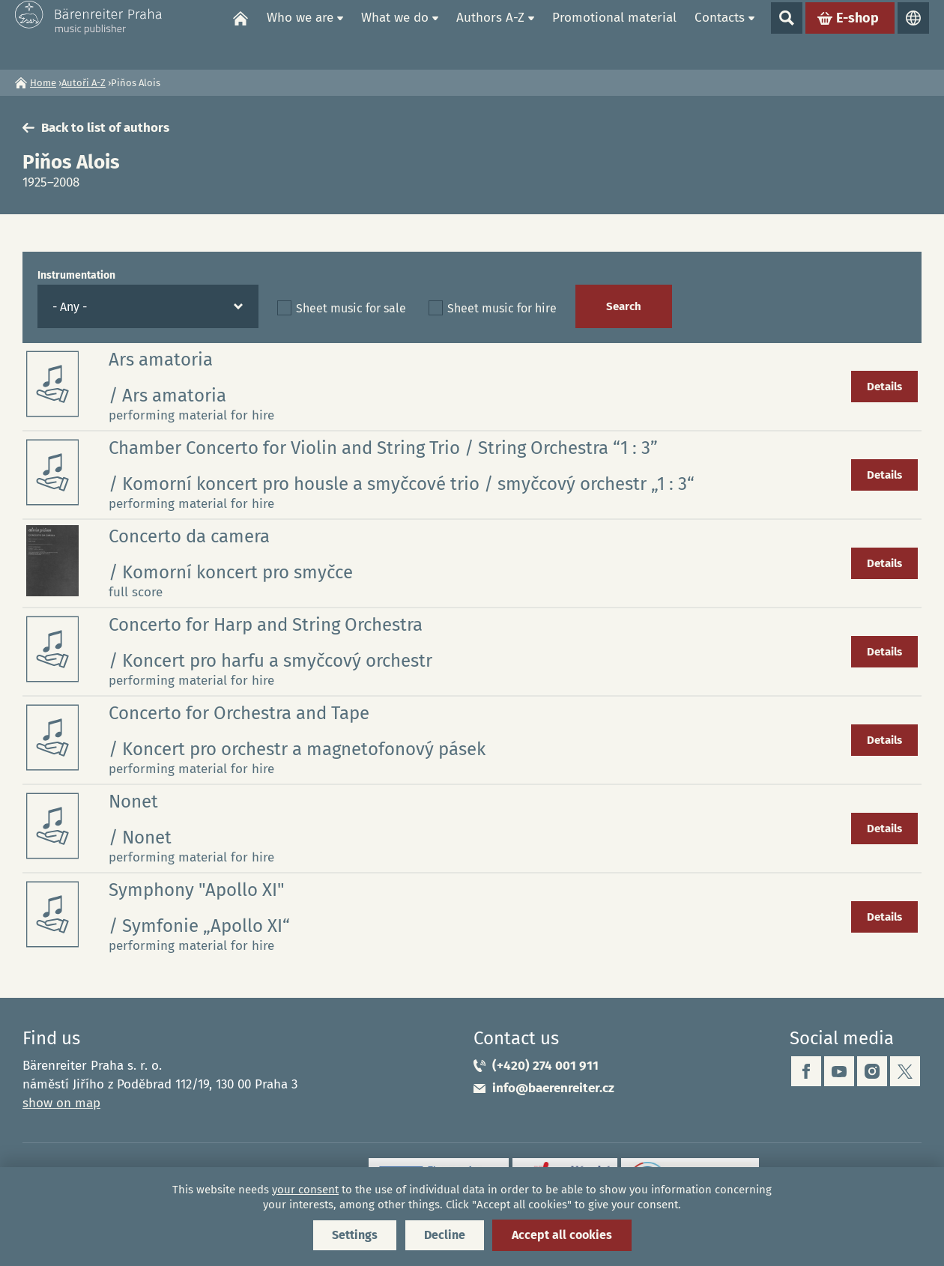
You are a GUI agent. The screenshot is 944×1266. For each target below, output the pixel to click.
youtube (839, 1071)
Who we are (300, 34)
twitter (905, 1071)
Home (240, 34)
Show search (786, 34)
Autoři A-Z (83, 82)
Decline (444, 1235)
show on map (61, 1103)
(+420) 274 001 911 (545, 1065)
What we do (395, 34)
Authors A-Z (490, 34)
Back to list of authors (105, 128)
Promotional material (614, 34)
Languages (913, 34)
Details (884, 386)
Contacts (720, 34)
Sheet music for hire (502, 308)
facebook (806, 1071)
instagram (872, 1071)
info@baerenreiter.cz (553, 1088)
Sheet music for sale (351, 308)
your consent (305, 1189)
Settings (355, 1235)
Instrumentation (76, 275)
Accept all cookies (562, 1235)
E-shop (857, 34)
